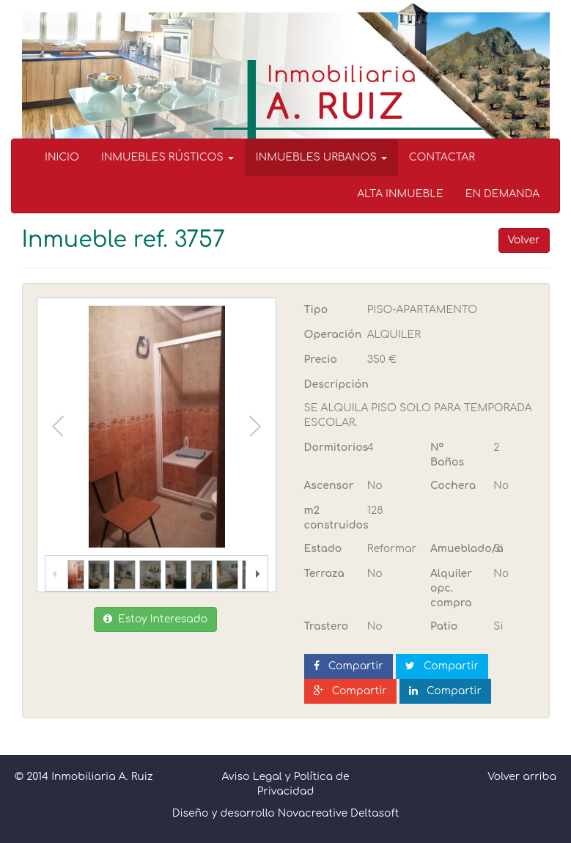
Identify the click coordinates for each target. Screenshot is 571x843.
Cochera (453, 485)
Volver (524, 240)
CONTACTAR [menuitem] (442, 157)
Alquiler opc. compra (451, 588)
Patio (443, 626)
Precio (320, 359)
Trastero (326, 626)
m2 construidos (330, 518)
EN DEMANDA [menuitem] (502, 193)
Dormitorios (330, 447)
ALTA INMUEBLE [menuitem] (400, 193)
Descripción (336, 384)
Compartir (348, 665)
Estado (323, 548)
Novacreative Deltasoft (338, 813)
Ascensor (329, 485)
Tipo (316, 309)
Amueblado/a (456, 548)
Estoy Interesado (155, 619)
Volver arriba (521, 776)
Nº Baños (447, 455)
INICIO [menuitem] (62, 157)
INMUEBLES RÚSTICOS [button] (167, 157)
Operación (330, 334)
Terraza (324, 573)
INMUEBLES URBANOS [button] (321, 157)
